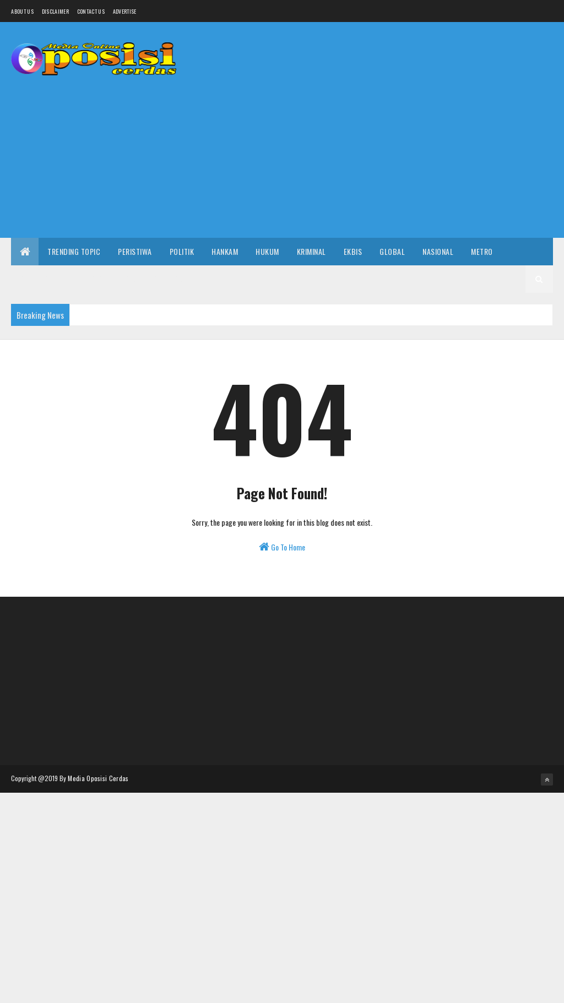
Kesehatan (89, 279)
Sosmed (189, 279)
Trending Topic (73, 251)
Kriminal (311, 251)
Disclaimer (55, 11)
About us (22, 11)
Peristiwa (135, 251)
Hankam (225, 251)
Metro (482, 251)
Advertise (125, 11)
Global (392, 251)
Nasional (437, 251)
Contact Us (91, 11)
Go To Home (282, 547)
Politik (182, 251)
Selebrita (142, 279)
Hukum (267, 251)
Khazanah (37, 279)
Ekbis (353, 251)
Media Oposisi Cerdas (98, 778)
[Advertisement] (352, 152)
